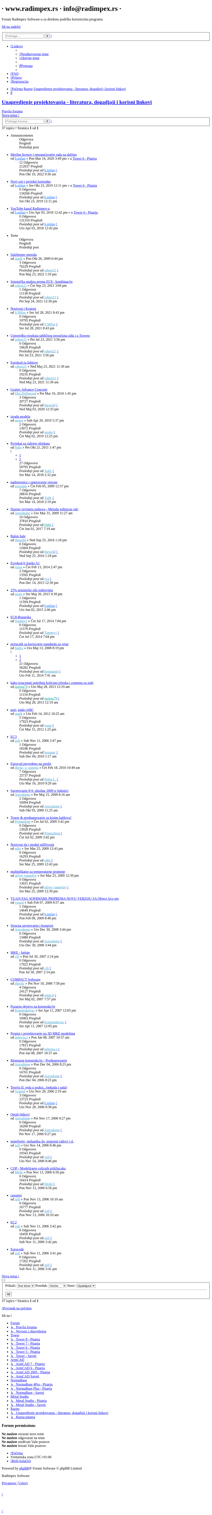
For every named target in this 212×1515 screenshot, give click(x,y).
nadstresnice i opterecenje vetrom (33, 482)
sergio (19, 420)
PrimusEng (22, 821)
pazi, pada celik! (21, 710)
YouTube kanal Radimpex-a (30, 208)
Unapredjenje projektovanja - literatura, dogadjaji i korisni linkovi (77, 102)
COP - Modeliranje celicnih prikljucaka (38, 1168)
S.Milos (20, 312)
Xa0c (48, 471)
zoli (17, 740)
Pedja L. (50, 779)
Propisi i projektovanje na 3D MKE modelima (42, 1033)
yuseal (19, 902)
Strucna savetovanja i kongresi (31, 925)
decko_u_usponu (26, 767)
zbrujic (19, 983)
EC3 (13, 737)
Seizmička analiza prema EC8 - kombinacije (41, 281)
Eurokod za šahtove (24, 362)
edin (18, 848)
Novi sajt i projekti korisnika (30, 181)
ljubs (18, 447)
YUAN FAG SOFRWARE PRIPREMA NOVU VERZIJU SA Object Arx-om (64, 898)
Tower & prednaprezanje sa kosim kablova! (40, 818)
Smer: (81, 1285)
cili (17, 956)
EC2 (13, 1222)
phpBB (24, 1468)
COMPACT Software (25, 979)
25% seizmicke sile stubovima (31, 590)
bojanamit (51, 671)
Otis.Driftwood (25, 393)
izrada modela (20, 416)
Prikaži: (19, 1285)
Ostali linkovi (20, 1114)
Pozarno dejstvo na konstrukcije (32, 1006)
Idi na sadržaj (11, 26)
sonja (18, 567)
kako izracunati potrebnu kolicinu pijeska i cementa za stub (51, 683)
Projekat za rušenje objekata (30, 443)
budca (19, 648)
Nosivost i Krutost (23, 308)
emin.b (49, 995)
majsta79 (21, 687)
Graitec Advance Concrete (28, 389)
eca (46, 579)
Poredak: (50, 1285)
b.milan (20, 158)
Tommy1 (21, 621)
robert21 (50, 270)
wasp (48, 725)
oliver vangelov (26, 875)
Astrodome (22, 513)
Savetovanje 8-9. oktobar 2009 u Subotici (39, 791)
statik (18, 258)
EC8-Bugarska (20, 617)
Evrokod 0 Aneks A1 (25, 563)
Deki (47, 525)
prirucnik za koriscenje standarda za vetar (39, 644)
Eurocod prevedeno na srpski (30, 764)
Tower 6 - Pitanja (85, 158)
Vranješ (20, 1091)
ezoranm (21, 486)
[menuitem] (34, 54)
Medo (19, 1172)
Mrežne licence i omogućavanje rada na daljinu (43, 154)
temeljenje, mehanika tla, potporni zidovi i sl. (42, 1141)
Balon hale (18, 536)
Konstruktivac (25, 1010)
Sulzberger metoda (23, 254)
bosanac (50, 752)
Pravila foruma (12, 111)
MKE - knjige (20, 952)
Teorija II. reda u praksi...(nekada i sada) (38, 1087)
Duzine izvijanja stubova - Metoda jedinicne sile (44, 509)
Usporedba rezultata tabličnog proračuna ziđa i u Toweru (50, 335)
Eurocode (17, 1249)
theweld (49, 405)
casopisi (16, 1195)
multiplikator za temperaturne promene (37, 871)
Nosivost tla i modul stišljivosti (32, 844)
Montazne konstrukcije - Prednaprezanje (38, 1060)
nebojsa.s (21, 1037)
